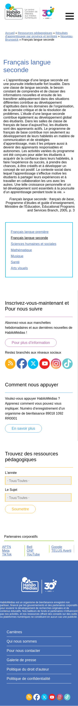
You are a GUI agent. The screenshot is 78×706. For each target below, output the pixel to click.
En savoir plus (23, 428)
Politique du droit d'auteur (28, 669)
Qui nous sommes (22, 641)
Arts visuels (19, 268)
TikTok (7, 554)
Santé (15, 262)
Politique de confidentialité (28, 679)
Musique (17, 256)
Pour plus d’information (31, 343)
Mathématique (21, 250)
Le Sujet (11, 489)
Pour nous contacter (23, 651)
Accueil (10, 33)
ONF (30, 550)
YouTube (33, 554)
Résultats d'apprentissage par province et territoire (36, 34)
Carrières (14, 632)
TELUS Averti (61, 550)
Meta (6, 550)
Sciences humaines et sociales (33, 244)
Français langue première (29, 232)
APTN (6, 547)
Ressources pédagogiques (35, 33)
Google (56, 547)
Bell (29, 547)
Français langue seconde (29, 238)
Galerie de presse (21, 660)
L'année (11, 472)
